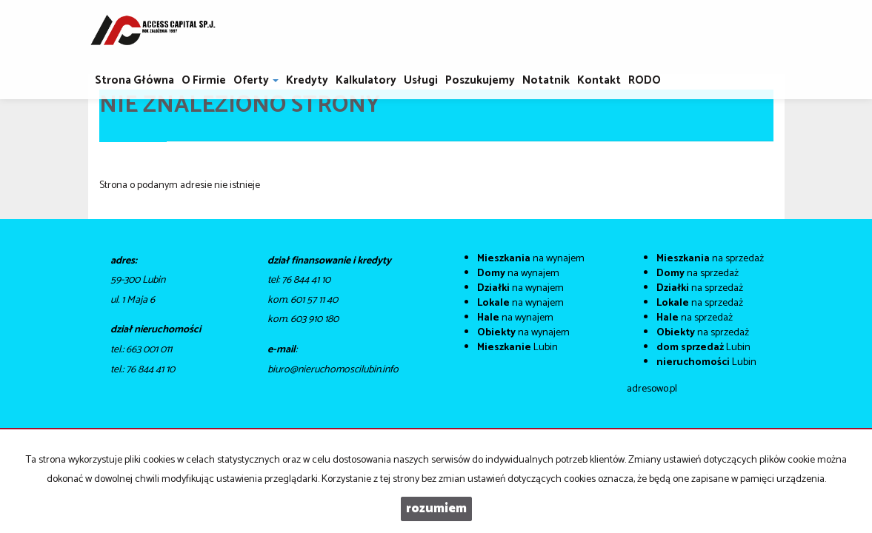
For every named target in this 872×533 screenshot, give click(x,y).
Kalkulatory (366, 80)
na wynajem (531, 258)
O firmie (204, 80)
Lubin (517, 347)
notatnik (546, 80)
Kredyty (307, 80)
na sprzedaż (710, 258)
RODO (644, 80)
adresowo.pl (652, 389)
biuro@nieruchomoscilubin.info (333, 369)
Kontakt (599, 80)
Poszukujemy (480, 80)
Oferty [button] (256, 80)
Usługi (421, 80)
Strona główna (134, 80)
